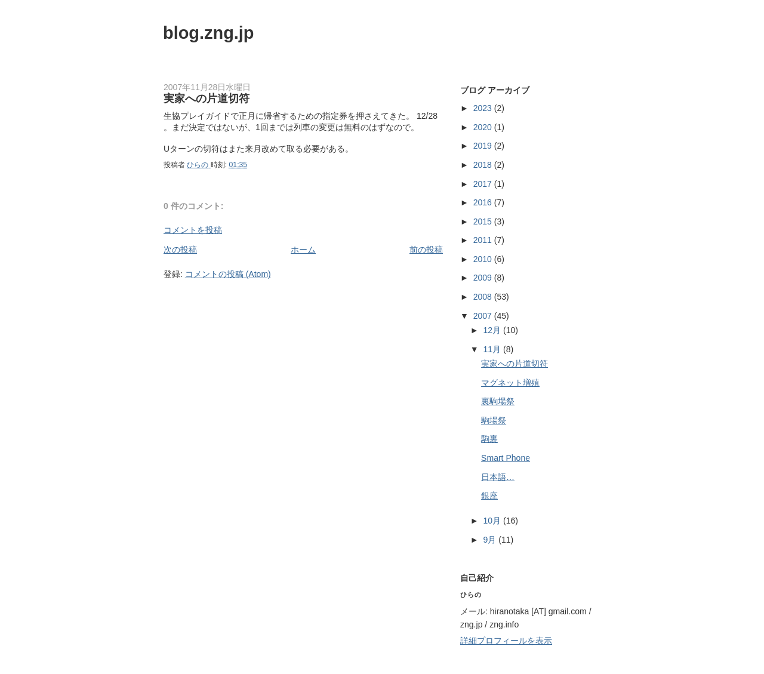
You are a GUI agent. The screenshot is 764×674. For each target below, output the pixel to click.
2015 (483, 221)
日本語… (498, 477)
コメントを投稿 (193, 230)
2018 (483, 165)
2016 (483, 202)
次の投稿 (180, 249)
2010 (483, 259)
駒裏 (489, 439)
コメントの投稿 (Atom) (228, 274)
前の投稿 (426, 249)
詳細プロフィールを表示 (506, 640)
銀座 (489, 495)
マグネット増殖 (510, 382)
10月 (493, 520)
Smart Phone (505, 458)
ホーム (303, 249)
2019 (483, 145)
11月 (493, 349)
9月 (491, 539)
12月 (493, 330)
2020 (483, 127)
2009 (483, 277)
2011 (483, 240)
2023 (483, 108)
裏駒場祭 (498, 401)
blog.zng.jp (208, 32)
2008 (483, 296)
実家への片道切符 (514, 363)
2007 (483, 316)
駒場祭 (493, 420)
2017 (483, 184)
